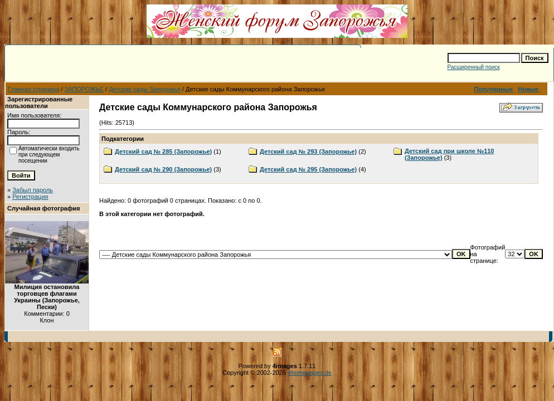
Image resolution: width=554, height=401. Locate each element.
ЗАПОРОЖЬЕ (84, 89)
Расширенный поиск (474, 67)
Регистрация (30, 196)
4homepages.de (310, 372)
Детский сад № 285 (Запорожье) (163, 151)
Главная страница (33, 89)
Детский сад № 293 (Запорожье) (308, 151)
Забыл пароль (32, 190)
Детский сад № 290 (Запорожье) (163, 169)
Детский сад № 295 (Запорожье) (308, 169)
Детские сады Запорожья (145, 89)
